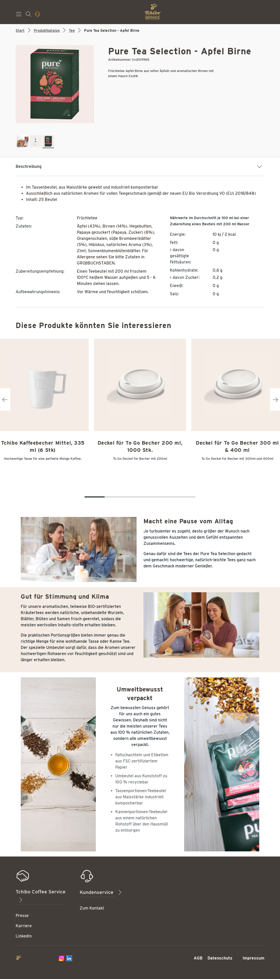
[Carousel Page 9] (175, 496)
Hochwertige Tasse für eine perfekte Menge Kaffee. (42, 459)
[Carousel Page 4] (125, 496)
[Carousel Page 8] (165, 496)
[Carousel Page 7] (155, 496)
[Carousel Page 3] (115, 496)
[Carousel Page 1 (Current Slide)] (95, 496)
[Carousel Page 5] (135, 496)
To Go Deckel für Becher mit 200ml (140, 459)
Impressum (253, 958)
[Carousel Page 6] (145, 496)
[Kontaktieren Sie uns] (38, 16)
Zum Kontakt (92, 908)
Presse (22, 915)
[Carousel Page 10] (185, 496)
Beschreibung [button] (139, 166)
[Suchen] (29, 16)
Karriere (24, 925)
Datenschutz (220, 958)
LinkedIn (24, 936)
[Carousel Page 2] (105, 496)
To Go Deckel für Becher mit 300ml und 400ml (237, 459)
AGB (198, 958)
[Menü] (19, 16)
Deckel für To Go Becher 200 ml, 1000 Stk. (140, 446)
